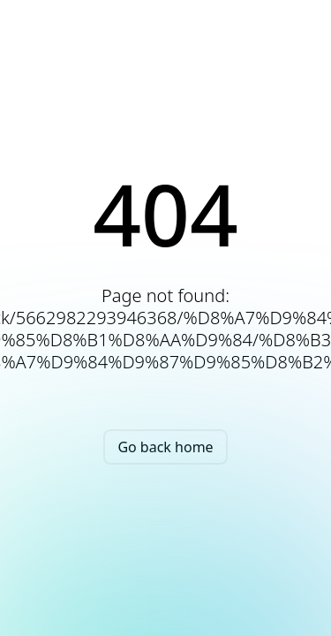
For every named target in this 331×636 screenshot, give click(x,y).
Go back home (165, 447)
